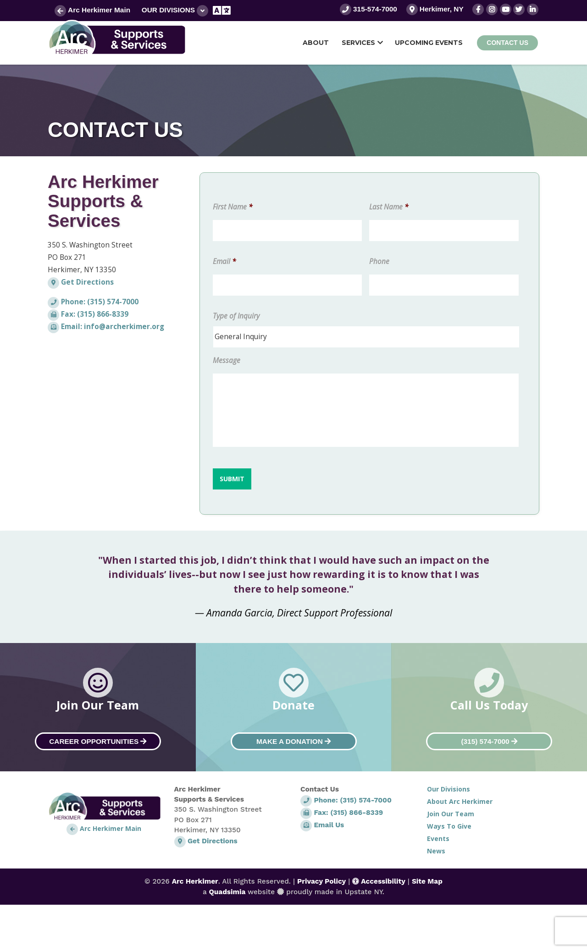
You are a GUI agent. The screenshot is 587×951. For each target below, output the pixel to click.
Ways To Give (449, 826)
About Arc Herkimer (460, 801)
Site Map (427, 881)
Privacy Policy (321, 881)
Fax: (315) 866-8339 (88, 314)
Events (438, 838)
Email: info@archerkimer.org (106, 326)
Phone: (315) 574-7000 (93, 302)
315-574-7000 (368, 9)
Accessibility (378, 881)
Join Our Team (450, 813)
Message (226, 360)
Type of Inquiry (236, 316)
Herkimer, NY (435, 9)
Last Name (388, 207)
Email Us (322, 825)
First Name (232, 207)
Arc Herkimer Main (92, 10)
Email (224, 261)
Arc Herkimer (195, 881)
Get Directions (81, 282)
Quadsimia (227, 892)
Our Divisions (175, 10)
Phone (379, 261)
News (436, 851)
